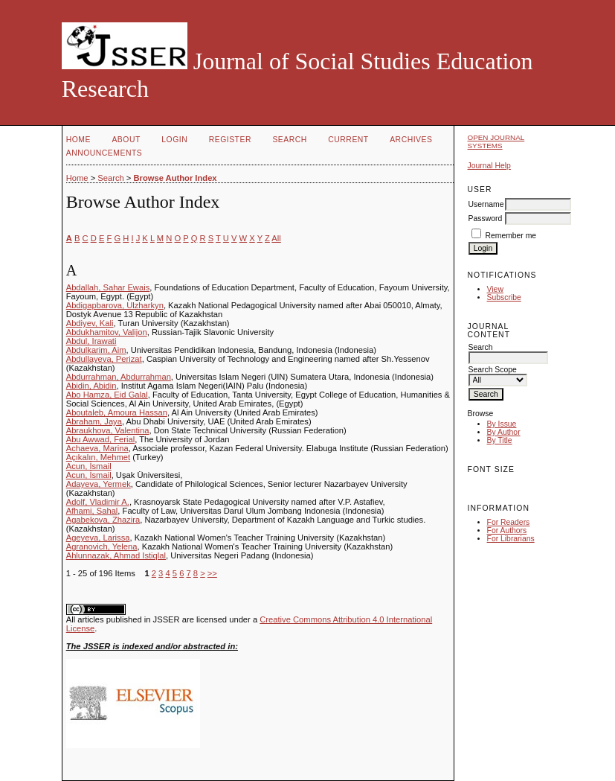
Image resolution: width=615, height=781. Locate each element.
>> (212, 573)
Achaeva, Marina (97, 448)
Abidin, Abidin (91, 385)
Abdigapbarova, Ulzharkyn (115, 305)
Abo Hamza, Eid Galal (107, 394)
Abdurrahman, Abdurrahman (118, 376)
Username (486, 204)
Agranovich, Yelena (102, 546)
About (126, 140)
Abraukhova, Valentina (107, 430)
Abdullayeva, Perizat (104, 358)
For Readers (508, 522)
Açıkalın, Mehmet (98, 457)
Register (230, 140)
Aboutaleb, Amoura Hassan (116, 412)
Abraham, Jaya (94, 421)
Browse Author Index (174, 177)
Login (174, 140)
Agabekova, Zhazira (103, 519)
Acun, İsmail (89, 466)
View (495, 289)
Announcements (104, 153)
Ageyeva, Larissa (98, 537)
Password (486, 218)
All (275, 238)
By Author (504, 432)
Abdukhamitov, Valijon (106, 332)
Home (78, 140)
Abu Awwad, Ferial (100, 439)
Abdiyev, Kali (90, 323)
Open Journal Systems (496, 141)
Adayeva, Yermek (98, 483)
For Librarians (511, 539)
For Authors (507, 530)
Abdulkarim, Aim (96, 349)
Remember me (510, 236)
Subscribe (504, 297)
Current (348, 140)
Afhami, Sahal (92, 510)
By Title (499, 440)
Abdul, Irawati (91, 341)
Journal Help (489, 166)
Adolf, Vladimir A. (97, 501)
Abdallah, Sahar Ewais (108, 287)
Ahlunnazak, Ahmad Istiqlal (116, 555)
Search (289, 140)
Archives (411, 140)
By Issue (502, 424)
